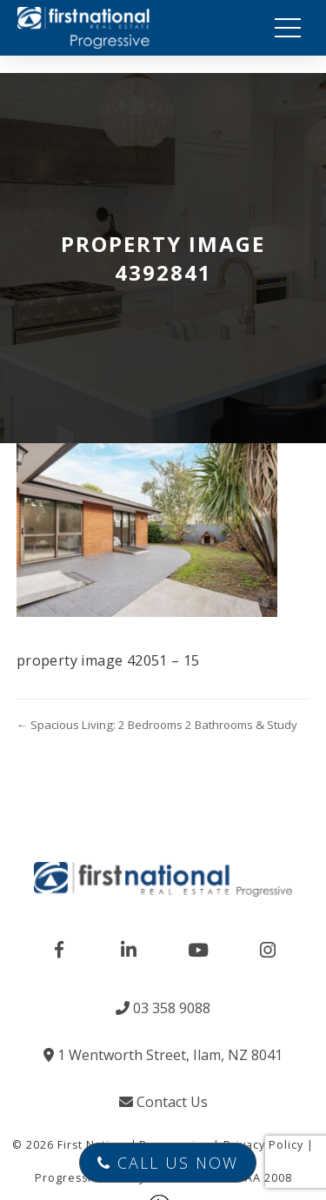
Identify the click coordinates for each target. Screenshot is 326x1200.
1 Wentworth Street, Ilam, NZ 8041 (163, 1054)
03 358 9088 (163, 1008)
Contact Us (163, 1101)
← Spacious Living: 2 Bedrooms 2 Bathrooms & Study (157, 725)
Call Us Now (167, 1162)
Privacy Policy (263, 1144)
